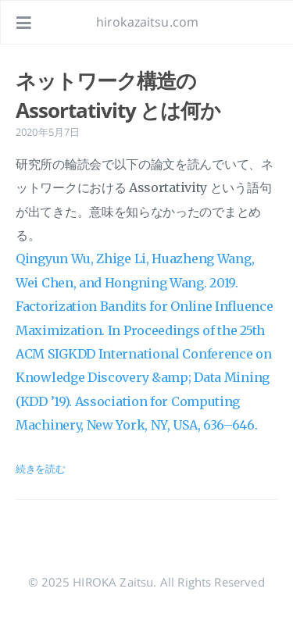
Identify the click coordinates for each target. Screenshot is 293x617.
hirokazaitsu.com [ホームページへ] (147, 21)
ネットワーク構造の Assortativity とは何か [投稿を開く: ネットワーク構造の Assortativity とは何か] (118, 95)
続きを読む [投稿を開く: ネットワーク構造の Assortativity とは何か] (41, 469)
